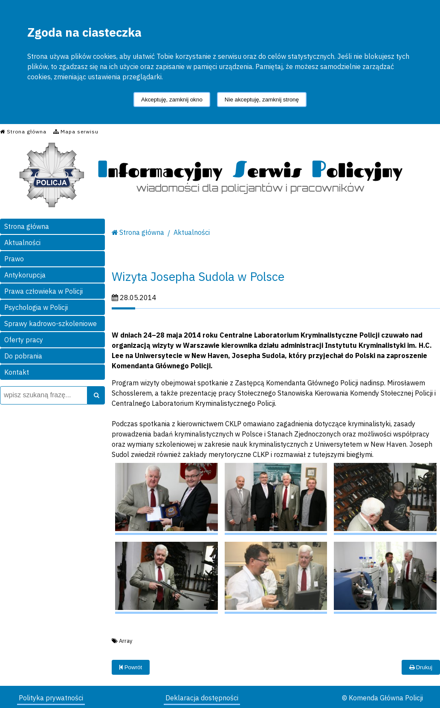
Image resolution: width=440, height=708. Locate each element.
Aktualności (22, 242)
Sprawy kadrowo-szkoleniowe (50, 323)
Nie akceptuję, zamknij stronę (262, 99)
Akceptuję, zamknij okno (172, 99)
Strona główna (26, 226)
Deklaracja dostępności (201, 698)
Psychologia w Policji (36, 307)
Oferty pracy (23, 339)
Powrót (130, 667)
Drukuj (420, 667)
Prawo (14, 258)
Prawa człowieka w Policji (43, 291)
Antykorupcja (25, 275)
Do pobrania (23, 356)
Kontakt (16, 372)
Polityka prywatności (51, 698)
